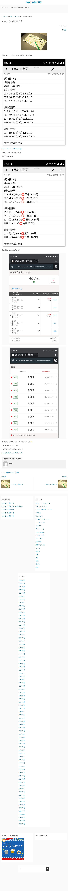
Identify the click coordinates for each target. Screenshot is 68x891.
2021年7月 (22, 766)
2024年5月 (22, 657)
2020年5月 (22, 811)
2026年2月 (22, 590)
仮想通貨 (38, 541)
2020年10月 (22, 795)
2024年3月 (22, 663)
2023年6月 (22, 692)
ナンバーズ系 (40, 535)
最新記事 (19, 458)
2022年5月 (22, 734)
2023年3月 (22, 702)
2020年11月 (22, 792)
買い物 (38, 564)
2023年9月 (22, 683)
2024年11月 (22, 638)
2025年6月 (22, 615)
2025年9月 (22, 606)
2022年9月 (22, 721)
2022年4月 (22, 737)
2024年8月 (22, 647)
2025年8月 (22, 609)
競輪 (37, 557)
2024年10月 (22, 641)
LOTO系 (38, 513)
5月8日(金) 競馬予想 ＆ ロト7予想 (12, 506)
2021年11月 (22, 753)
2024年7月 (22, 650)
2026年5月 (22, 580)
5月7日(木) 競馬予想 (8, 509)
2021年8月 (22, 763)
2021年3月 (22, 779)
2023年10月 (22, 679)
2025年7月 (22, 612)
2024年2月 (22, 667)
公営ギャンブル (10, 472)
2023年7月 (22, 689)
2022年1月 (22, 747)
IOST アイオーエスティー (44, 509)
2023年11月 (22, 676)
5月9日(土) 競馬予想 (8, 503)
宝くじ (38, 548)
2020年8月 (22, 801)
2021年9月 (22, 760)
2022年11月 (22, 715)
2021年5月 (22, 772)
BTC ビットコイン (41, 506)
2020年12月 (22, 788)
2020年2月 (22, 820)
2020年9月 (22, 798)
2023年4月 (22, 699)
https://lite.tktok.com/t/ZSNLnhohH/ (12, 453)
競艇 (37, 554)
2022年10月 (22, 718)
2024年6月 (22, 654)
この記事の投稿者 (8, 458)
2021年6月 (22, 769)
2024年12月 (22, 634)
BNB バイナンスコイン (43, 503)
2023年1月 (22, 708)
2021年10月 (22, 756)
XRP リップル (40, 522)
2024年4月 (22, 660)
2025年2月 (22, 628)
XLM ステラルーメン (42, 519)
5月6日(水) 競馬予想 (8, 513)
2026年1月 (22, 593)
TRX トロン (39, 516)
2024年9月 (22, 644)
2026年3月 (22, 586)
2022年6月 (22, 731)
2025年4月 (22, 622)
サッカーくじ (40, 529)
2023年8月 (22, 686)
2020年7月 (22, 804)
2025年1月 (22, 631)
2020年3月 (22, 817)
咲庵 (64, 30)
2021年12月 (22, 750)
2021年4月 (22, 776)
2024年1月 (22, 670)
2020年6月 (22, 808)
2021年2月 (22, 782)
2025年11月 (22, 599)
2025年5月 (22, 618)
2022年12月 (22, 711)
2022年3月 (22, 740)
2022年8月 (22, 724)
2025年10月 (22, 602)
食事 (37, 567)
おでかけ (38, 525)
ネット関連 (39, 538)
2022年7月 (22, 728)
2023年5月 (22, 695)
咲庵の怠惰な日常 (34, 2)
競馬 (17, 472)
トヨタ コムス (40, 532)
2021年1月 (22, 785)
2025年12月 (22, 596)
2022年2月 (22, 744)
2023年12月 (22, 673)
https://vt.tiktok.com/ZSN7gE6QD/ (12, 149)
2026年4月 (22, 583)
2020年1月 (22, 824)
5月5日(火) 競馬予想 (8, 516)
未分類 (38, 551)
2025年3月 (22, 625)
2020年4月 (22, 814)
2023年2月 (22, 705)
